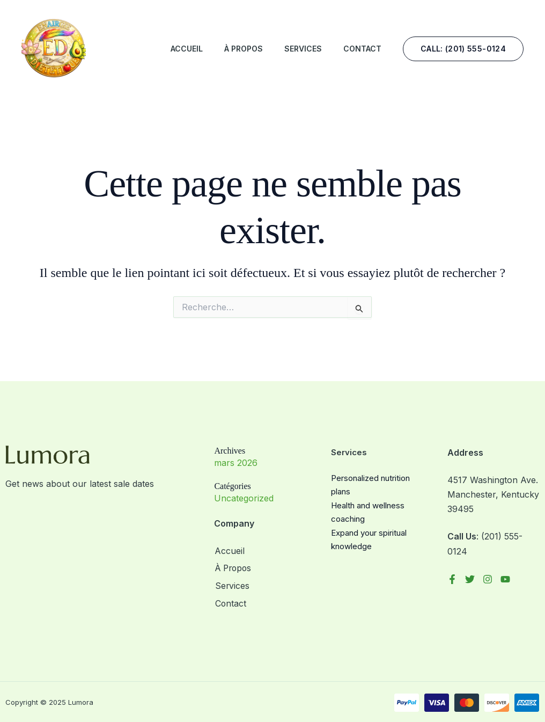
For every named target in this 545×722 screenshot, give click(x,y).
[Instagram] (487, 579)
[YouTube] (505, 579)
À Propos (243, 48)
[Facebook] (452, 579)
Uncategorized (244, 498)
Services (303, 48)
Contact (362, 48)
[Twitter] (470, 579)
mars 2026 (235, 462)
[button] (463, 49)
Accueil (187, 48)
